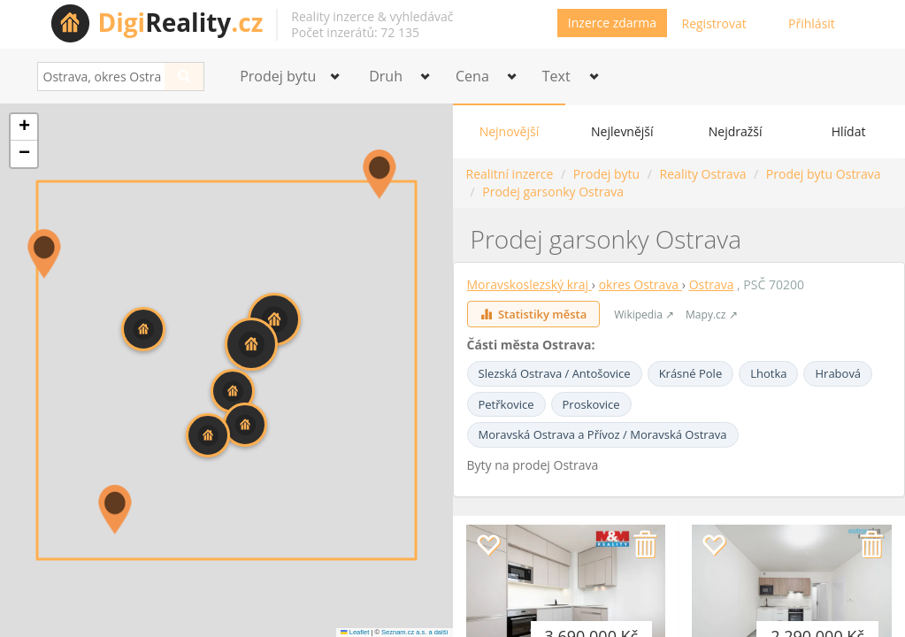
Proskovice (591, 404)
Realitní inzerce (510, 173)
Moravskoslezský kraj (529, 284)
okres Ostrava (640, 284)
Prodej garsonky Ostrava (553, 191)
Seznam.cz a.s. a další (414, 632)
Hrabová (838, 373)
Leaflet (355, 632)
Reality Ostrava (703, 173)
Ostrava (711, 284)
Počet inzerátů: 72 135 (355, 32)
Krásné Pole (691, 373)
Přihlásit (811, 23)
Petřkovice (506, 404)
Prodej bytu (606, 173)
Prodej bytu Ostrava (823, 173)
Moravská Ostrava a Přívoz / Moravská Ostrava (603, 434)
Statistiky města (533, 314)
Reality (181, 22)
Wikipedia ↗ (644, 314)
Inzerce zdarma (612, 22)
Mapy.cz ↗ (711, 314)
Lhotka (768, 373)
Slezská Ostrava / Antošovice (555, 373)
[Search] (184, 76)
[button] (379, 174)
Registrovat (714, 23)
